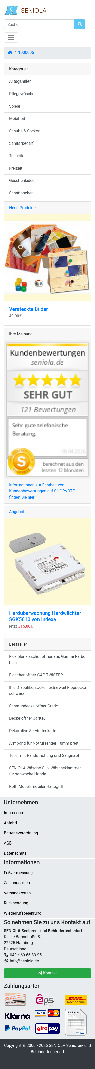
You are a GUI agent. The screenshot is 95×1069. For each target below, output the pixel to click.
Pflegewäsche (21, 93)
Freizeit (15, 168)
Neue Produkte (22, 207)
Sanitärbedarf (21, 143)
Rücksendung (16, 903)
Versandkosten (17, 893)
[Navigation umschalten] (11, 37)
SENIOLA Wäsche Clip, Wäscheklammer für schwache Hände (45, 771)
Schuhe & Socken (24, 131)
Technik (16, 155)
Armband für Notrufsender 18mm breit (43, 743)
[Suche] (39, 24)
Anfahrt (10, 822)
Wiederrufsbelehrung (22, 913)
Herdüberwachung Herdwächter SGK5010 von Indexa (45, 616)
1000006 (26, 52)
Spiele (14, 106)
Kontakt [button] (47, 973)
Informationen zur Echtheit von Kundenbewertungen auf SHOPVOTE (42, 491)
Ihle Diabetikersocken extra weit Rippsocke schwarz (47, 690)
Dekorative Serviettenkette (32, 730)
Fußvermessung (18, 872)
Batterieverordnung (21, 833)
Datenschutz (15, 853)
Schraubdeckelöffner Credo (33, 706)
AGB (8, 843)
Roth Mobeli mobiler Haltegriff (36, 786)
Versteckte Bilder (28, 309)
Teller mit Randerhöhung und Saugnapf (44, 755)
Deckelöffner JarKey (27, 718)
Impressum (14, 812)
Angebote (18, 511)
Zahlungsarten (17, 882)
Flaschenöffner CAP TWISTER (36, 675)
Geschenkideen (23, 180)
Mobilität (17, 118)
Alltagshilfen (20, 81)
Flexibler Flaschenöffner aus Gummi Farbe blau (47, 659)
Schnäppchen (21, 193)
